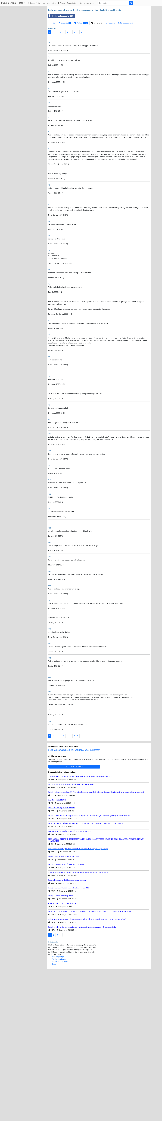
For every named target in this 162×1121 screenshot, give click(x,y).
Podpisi (81, 23)
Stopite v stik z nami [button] (88, 3)
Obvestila (65, 23)
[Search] (113, 3)
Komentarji (96, 23)
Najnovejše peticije (49, 3)
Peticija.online (8, 2)
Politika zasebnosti (125, 23)
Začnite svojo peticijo (74, 766)
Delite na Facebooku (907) (61, 16)
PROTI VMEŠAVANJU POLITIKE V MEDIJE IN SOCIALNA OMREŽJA (74, 750)
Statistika (110, 23)
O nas (54, 964)
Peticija (52, 23)
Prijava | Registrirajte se (68, 3)
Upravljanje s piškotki (60, 961)
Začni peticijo (34, 3)
